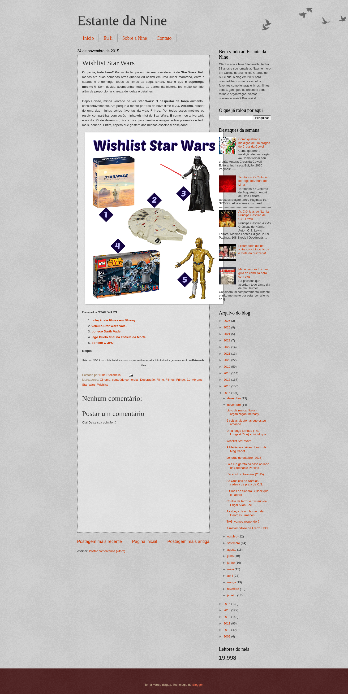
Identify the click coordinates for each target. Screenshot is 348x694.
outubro (232, 536)
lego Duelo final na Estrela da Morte (119, 337)
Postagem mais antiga (188, 541)
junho (231, 562)
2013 (227, 610)
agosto (232, 549)
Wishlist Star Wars (239, 441)
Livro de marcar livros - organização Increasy (243, 412)
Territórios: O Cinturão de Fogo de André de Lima (253, 180)
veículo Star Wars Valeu (110, 326)
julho (231, 556)
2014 (227, 604)
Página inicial (144, 541)
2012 (227, 617)
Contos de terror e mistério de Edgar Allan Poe (247, 502)
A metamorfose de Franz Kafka (247, 528)
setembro (234, 543)
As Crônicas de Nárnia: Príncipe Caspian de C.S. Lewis (254, 215)
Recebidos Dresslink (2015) (245, 474)
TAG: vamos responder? (243, 521)
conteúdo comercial (125, 379)
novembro (234, 404)
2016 (227, 386)
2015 (227, 393)
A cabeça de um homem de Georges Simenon (245, 513)
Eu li (107, 38)
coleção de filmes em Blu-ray (114, 320)
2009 (227, 636)
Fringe (180, 379)
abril (230, 575)
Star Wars (89, 384)
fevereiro (233, 589)
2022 (227, 347)
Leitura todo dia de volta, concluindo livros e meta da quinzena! (253, 249)
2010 (227, 630)
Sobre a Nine (134, 38)
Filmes (170, 379)
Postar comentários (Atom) (107, 551)
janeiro (232, 595)
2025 (227, 327)
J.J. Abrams (194, 379)
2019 (227, 366)
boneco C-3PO (103, 343)
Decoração (147, 379)
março (231, 582)
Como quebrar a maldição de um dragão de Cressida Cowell (254, 142)
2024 (227, 334)
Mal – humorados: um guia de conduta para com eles (253, 272)
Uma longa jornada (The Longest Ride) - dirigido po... (247, 432)
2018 (227, 373)
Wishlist (102, 384)
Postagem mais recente (99, 541)
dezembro (234, 398)
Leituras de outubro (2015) (244, 457)
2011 (227, 623)
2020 (227, 360)
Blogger (197, 684)
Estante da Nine (122, 20)
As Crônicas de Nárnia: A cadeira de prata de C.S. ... (246, 482)
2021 (227, 353)
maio (231, 569)
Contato (164, 38)
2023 (227, 340)
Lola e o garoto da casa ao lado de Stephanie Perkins (248, 465)
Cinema (105, 379)
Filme (160, 379)
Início (88, 38)
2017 (227, 379)
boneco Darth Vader (107, 331)
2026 (227, 321)
